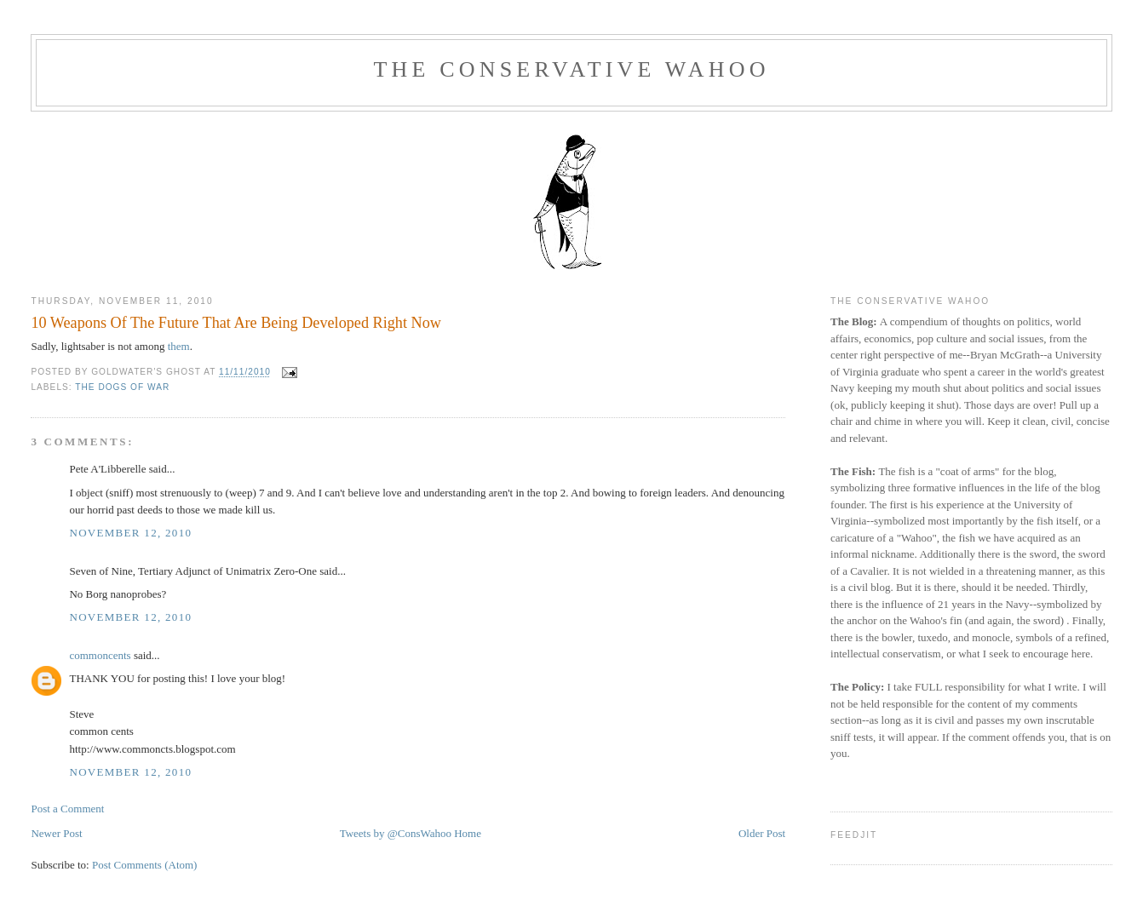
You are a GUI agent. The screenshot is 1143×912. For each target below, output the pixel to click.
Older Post (761, 833)
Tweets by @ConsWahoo (395, 833)
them (179, 346)
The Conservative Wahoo (571, 69)
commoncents (99, 655)
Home (467, 833)
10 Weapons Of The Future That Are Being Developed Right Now (235, 322)
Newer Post (56, 833)
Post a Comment (67, 808)
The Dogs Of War (122, 387)
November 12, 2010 (130, 532)
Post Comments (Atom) (145, 864)
